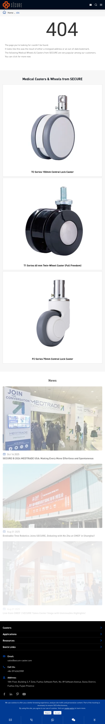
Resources (8, 640)
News (52, 380)
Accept (57, 713)
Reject (47, 713)
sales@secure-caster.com (20, 660)
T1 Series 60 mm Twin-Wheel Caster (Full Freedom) (52, 265)
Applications (10, 634)
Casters (7, 627)
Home (10, 12)
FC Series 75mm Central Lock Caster (52, 358)
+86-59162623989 (16, 671)
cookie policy (69, 708)
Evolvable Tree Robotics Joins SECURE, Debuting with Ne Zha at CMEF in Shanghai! (49, 536)
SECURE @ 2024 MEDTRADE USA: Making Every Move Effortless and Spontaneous (48, 459)
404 (17, 12)
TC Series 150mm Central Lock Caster (52, 171)
